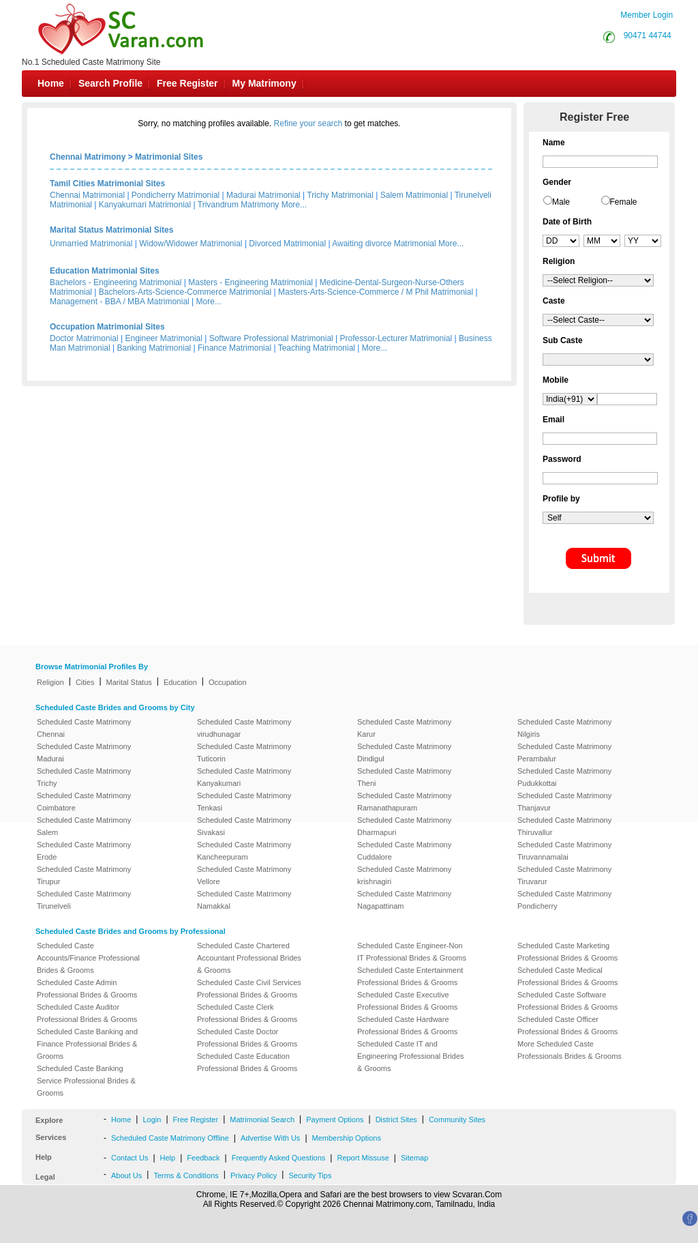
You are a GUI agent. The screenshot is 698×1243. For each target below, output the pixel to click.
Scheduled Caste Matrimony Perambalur (564, 752)
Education (180, 682)
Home (50, 83)
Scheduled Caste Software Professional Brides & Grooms (567, 1001)
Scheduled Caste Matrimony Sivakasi (244, 826)
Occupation (228, 682)
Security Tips (309, 1175)
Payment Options (334, 1119)
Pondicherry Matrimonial (175, 195)
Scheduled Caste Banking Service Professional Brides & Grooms (86, 1080)
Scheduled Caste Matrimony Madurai (84, 752)
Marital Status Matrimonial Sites (111, 230)
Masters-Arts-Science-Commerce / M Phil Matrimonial (375, 292)
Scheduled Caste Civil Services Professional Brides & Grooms (249, 988)
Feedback (203, 1158)
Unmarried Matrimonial (91, 243)
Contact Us (129, 1158)
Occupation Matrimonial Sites (107, 327)
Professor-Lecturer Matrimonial (396, 338)
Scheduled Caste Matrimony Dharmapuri (404, 826)
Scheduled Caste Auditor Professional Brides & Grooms (87, 1013)
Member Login (646, 15)
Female (623, 202)
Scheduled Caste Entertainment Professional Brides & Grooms (410, 976)
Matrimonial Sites (168, 157)
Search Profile (110, 83)
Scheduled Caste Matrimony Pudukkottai (564, 777)
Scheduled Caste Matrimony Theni (404, 777)
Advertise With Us (270, 1138)
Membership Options (347, 1138)
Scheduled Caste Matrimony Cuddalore (404, 850)
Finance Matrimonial (234, 348)
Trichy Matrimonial (340, 195)
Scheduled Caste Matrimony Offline (170, 1138)
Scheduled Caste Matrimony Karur (404, 728)
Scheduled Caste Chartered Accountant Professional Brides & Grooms (249, 957)
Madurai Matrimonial (263, 195)
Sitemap (414, 1158)
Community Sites (457, 1119)
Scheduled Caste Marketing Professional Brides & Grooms (567, 951)
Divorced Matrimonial (287, 243)
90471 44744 (647, 35)
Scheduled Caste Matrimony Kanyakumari (244, 777)
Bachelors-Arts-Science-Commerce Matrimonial (185, 292)
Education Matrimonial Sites (105, 271)
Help (168, 1158)
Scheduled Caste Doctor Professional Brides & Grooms (247, 1037)
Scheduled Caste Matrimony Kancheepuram (244, 850)
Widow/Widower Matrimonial (190, 243)
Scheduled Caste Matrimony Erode (84, 850)
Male (561, 202)
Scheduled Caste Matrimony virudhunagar (244, 728)
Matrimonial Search (262, 1119)
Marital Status (129, 682)
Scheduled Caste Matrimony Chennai (84, 728)
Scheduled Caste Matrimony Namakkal (244, 900)
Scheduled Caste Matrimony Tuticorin (244, 752)
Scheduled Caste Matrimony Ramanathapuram (404, 801)
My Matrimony (264, 83)
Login (151, 1119)
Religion (50, 682)
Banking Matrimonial (154, 348)
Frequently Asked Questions (279, 1158)
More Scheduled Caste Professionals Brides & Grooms (569, 1050)
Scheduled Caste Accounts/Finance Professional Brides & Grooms (88, 957)
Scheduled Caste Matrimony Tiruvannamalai (564, 850)
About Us (126, 1175)
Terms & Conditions (185, 1175)
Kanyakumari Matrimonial (145, 204)
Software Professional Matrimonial (271, 338)
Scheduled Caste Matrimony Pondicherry (564, 900)
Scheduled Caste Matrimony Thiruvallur (564, 826)
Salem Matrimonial (414, 195)
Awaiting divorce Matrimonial (384, 243)
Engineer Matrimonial (163, 338)
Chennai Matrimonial (87, 195)
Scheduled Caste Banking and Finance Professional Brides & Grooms (87, 1043)
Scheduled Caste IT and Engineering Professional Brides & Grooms (410, 1056)
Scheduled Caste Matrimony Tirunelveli (84, 900)
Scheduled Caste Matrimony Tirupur (84, 875)
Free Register (187, 83)
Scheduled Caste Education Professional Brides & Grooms (247, 1062)
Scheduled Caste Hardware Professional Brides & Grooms (407, 1025)
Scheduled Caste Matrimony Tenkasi (244, 801)
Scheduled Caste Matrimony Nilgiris (564, 728)
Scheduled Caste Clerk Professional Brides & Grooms (247, 1013)
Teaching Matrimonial (316, 348)
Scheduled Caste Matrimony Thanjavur (564, 801)
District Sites (396, 1119)
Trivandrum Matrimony (238, 204)
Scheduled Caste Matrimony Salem (84, 826)
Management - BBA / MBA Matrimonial (119, 301)
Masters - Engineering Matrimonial (250, 282)
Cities (85, 682)
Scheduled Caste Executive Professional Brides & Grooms (407, 1001)
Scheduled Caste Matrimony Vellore (244, 875)
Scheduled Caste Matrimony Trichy (84, 777)
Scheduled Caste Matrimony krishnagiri (404, 875)
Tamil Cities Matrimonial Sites (107, 183)
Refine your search (308, 123)
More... (294, 204)
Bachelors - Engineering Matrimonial (115, 282)
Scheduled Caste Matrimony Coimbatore (84, 801)
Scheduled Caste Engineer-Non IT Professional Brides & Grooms (411, 951)
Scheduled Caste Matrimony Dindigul (404, 752)
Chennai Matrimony (87, 157)
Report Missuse (363, 1158)
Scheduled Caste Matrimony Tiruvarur (564, 875)
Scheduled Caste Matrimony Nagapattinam (404, 900)
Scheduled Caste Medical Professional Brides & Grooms (567, 976)
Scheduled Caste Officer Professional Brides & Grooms (567, 1025)
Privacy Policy (253, 1175)
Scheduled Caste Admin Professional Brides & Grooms (87, 988)
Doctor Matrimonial (84, 338)
